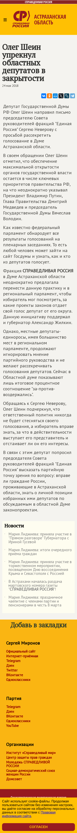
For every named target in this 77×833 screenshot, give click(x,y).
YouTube (12, 726)
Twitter (11, 670)
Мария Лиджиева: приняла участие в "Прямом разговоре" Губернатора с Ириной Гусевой (38, 538)
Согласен (38, 827)
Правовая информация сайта (29, 814)
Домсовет (14, 779)
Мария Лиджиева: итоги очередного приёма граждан (38, 552)
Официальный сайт (21, 651)
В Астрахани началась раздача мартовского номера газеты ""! (33, 586)
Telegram (13, 661)
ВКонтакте (14, 675)
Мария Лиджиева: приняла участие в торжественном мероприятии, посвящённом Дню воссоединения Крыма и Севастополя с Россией (38, 568)
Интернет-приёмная (22, 656)
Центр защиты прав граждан (29, 757)
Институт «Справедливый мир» (31, 753)
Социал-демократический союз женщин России (30, 772)
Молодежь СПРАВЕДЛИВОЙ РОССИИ (28, 764)
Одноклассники (18, 680)
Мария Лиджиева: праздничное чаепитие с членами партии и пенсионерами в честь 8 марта (33, 601)
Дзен (10, 665)
